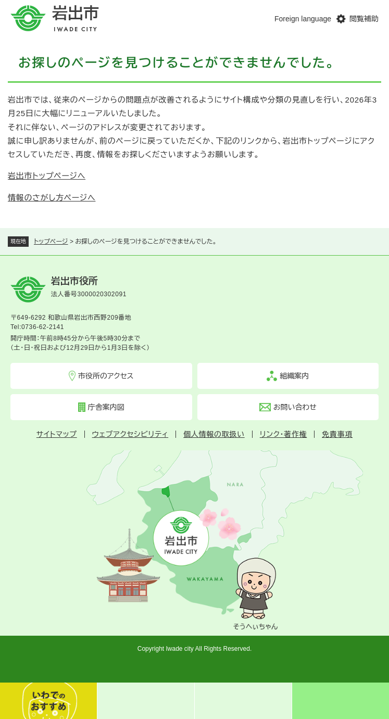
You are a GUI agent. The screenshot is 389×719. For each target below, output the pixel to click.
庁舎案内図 (106, 407)
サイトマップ (56, 434)
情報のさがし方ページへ (51, 197)
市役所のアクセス (106, 376)
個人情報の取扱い (214, 434)
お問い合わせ (295, 407)
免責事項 (337, 434)
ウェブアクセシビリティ (130, 434)
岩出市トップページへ (46, 175)
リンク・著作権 (283, 434)
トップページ (51, 241)
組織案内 (294, 376)
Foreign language (302, 19)
